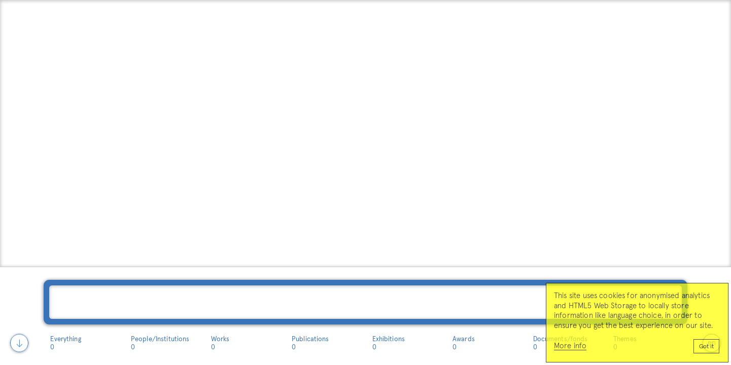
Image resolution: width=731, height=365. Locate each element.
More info (570, 346)
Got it (706, 347)
